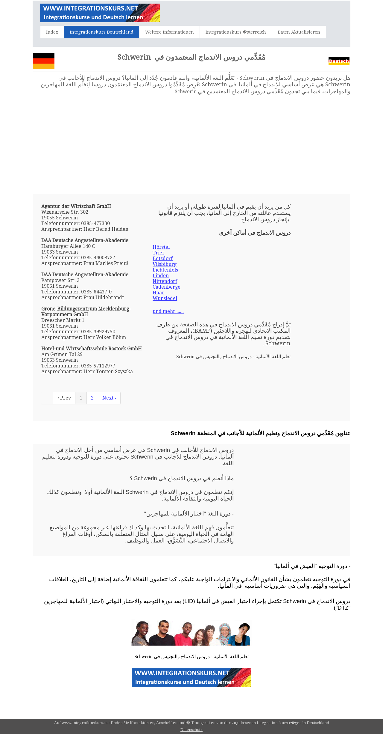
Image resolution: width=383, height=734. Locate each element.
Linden (161, 275)
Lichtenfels (165, 270)
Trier (159, 253)
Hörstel (161, 247)
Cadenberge (166, 287)
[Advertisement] (191, 144)
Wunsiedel (165, 298)
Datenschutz (191, 729)
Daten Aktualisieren (299, 32)
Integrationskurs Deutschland (101, 32)
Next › (109, 398)
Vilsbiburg (165, 264)
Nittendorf (165, 281)
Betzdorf (163, 258)
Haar (158, 293)
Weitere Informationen (169, 32)
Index (52, 32)
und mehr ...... (168, 311)
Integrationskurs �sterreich (236, 32)
